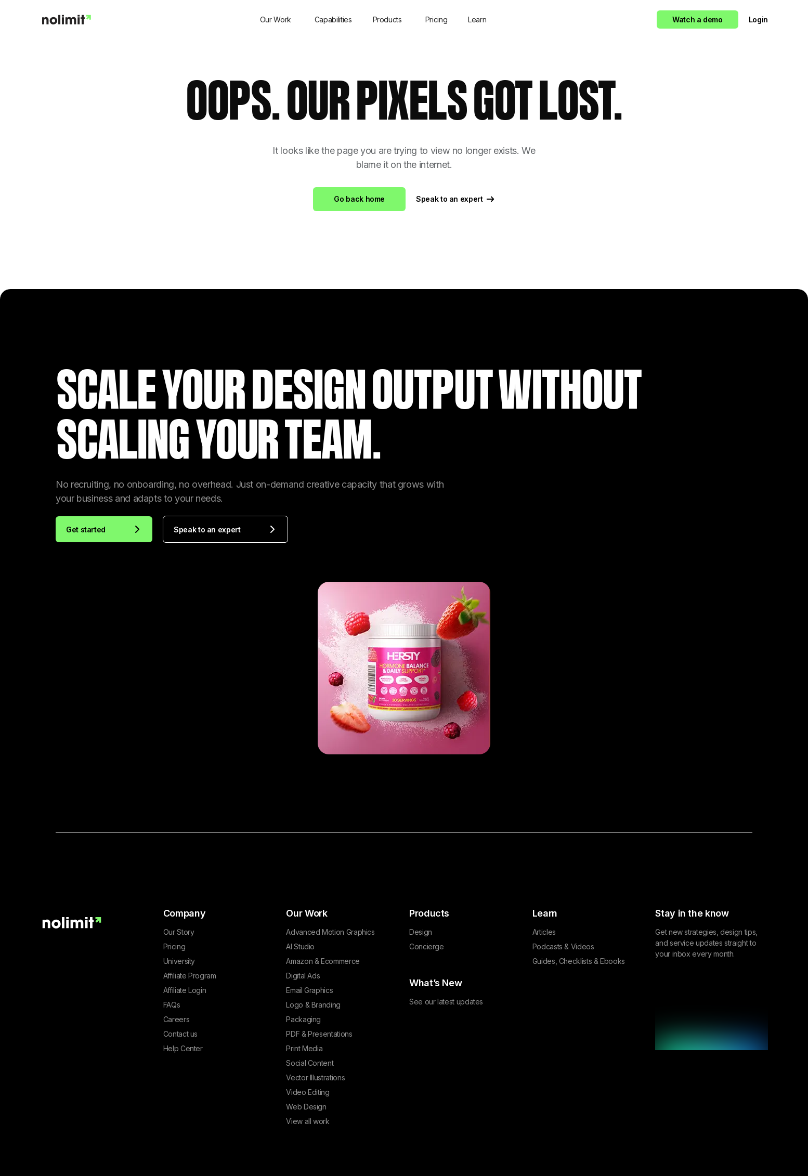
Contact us (180, 1033)
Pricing (436, 19)
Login (758, 19)
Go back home (359, 198)
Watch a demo (697, 19)
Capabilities (333, 19)
